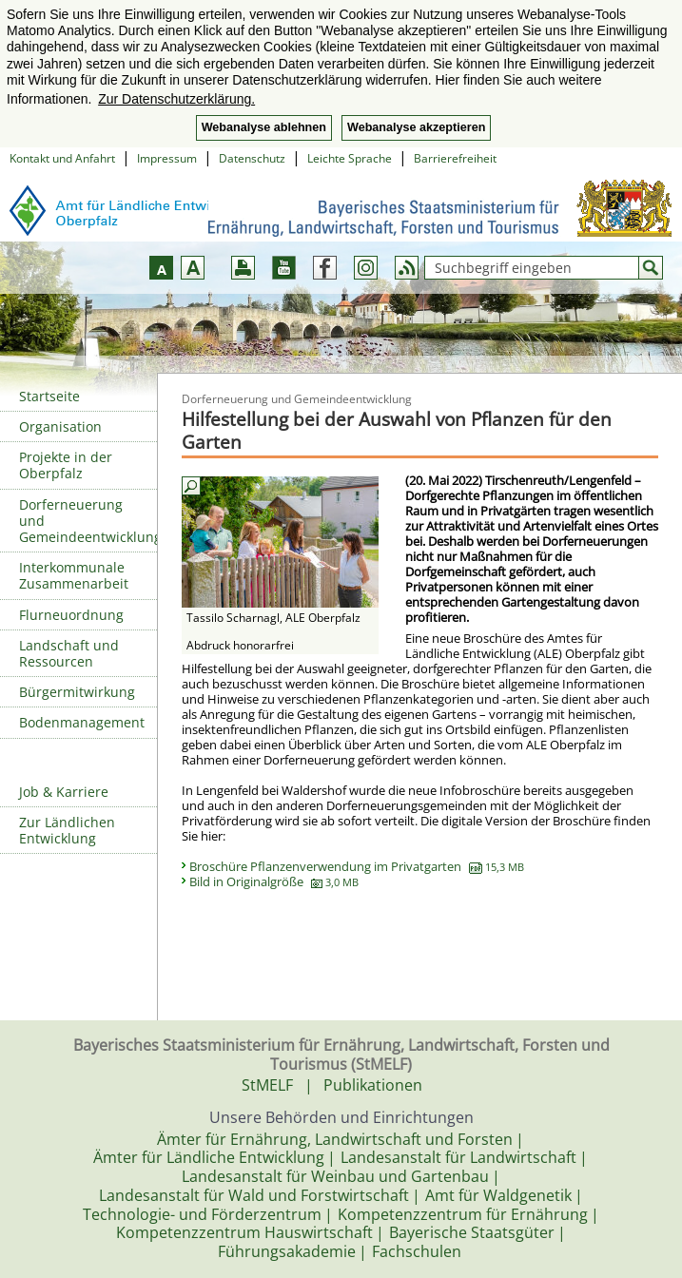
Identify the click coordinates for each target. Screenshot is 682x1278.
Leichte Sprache (349, 158)
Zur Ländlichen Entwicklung (67, 830)
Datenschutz (252, 158)
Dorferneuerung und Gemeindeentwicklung (88, 520)
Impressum (167, 158)
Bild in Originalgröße (274, 881)
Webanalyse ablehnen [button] (264, 127)
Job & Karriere (63, 792)
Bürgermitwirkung (77, 692)
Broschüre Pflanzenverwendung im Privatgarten (356, 866)
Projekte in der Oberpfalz (65, 465)
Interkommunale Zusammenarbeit (73, 575)
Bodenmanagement (82, 722)
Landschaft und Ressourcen (69, 653)
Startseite (49, 396)
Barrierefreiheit (455, 158)
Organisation (60, 426)
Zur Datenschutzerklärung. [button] (176, 98)
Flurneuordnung (71, 615)
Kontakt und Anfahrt (62, 158)
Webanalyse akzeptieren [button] (416, 127)
